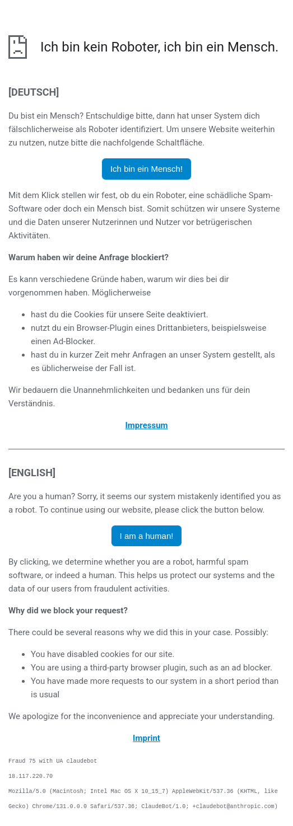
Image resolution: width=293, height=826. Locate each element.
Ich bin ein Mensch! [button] (146, 168)
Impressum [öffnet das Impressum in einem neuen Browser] (146, 425)
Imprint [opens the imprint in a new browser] (146, 738)
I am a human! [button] (147, 536)
